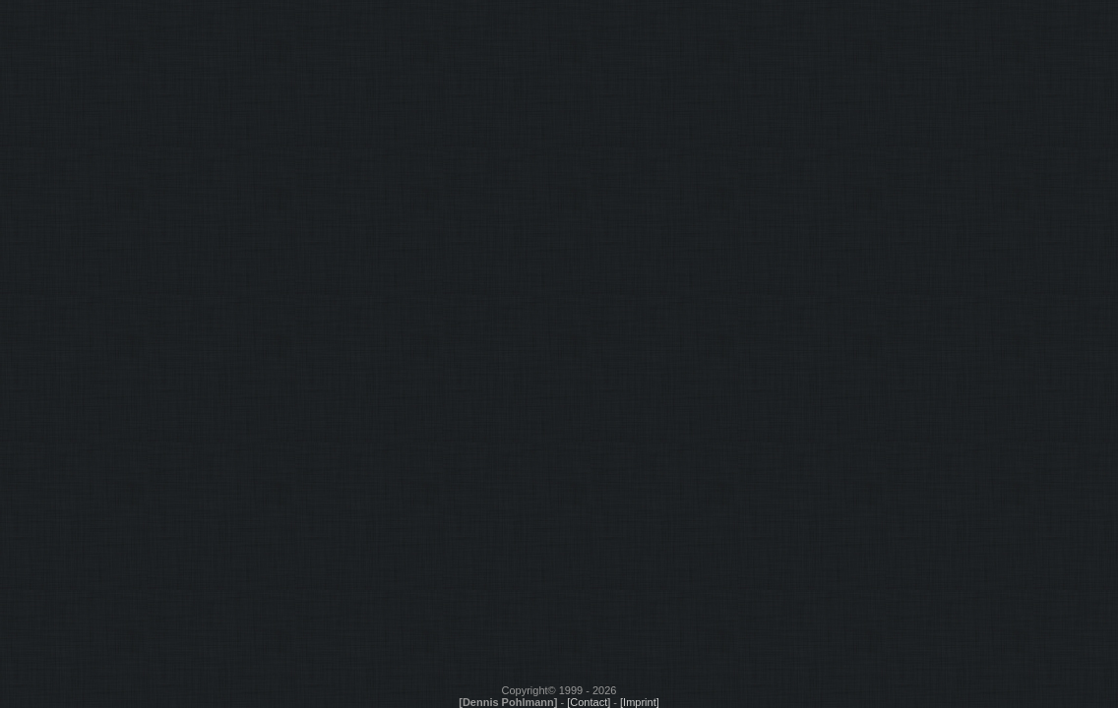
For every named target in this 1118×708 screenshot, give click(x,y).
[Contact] (588, 702)
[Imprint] (639, 702)
